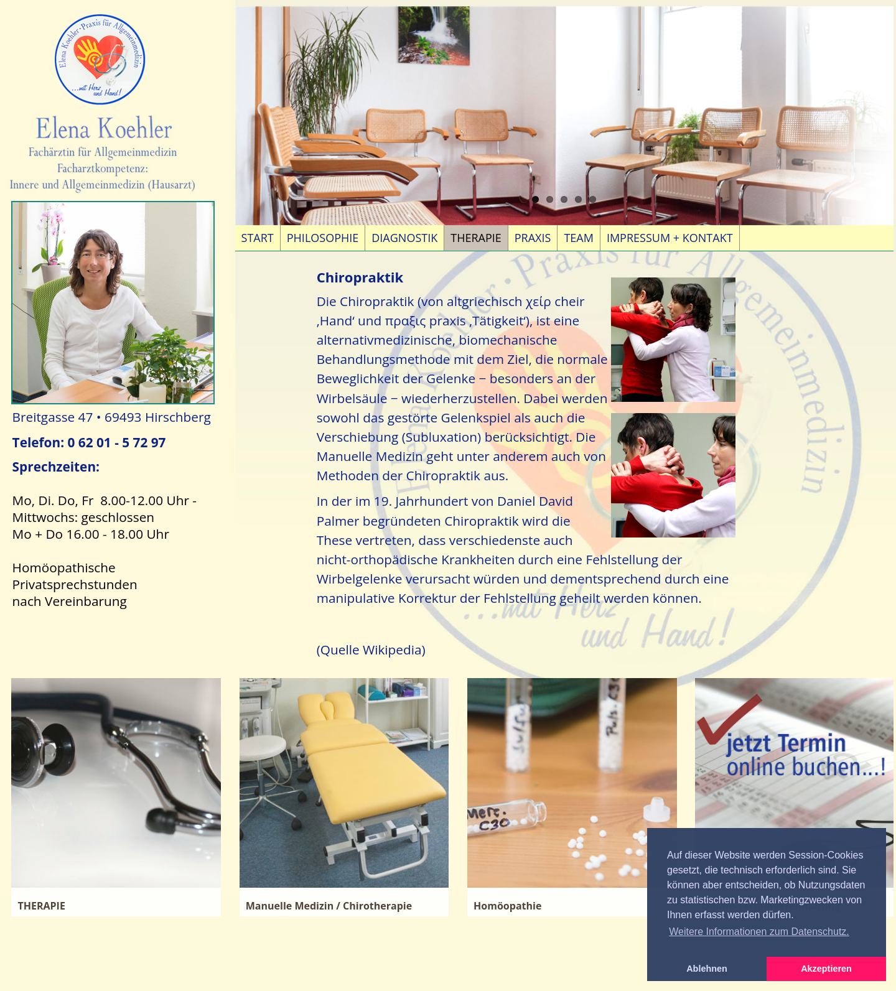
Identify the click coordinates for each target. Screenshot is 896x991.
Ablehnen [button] (706, 969)
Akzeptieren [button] (826, 969)
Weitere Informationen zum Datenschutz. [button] (759, 931)
